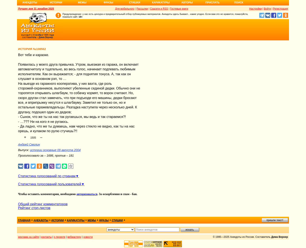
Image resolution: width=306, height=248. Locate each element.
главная (24, 220)
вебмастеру (74, 236)
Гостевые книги (179, 8)
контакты (46, 236)
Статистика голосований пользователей (49, 184)
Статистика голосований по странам (46, 176)
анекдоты (41, 220)
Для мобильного (125, 8)
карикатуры (76, 220)
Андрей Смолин (29, 144)
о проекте (59, 236)
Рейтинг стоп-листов (34, 208)
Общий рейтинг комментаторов (43, 204)
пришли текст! (274, 220)
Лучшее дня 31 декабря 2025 (36, 8)
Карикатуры (161, 2)
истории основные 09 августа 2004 (55, 150)
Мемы (82, 2)
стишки (117, 220)
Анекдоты (29, 2)
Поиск (238, 2)
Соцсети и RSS (159, 8)
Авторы (187, 2)
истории (57, 220)
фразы (104, 220)
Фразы (108, 2)
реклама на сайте (28, 236)
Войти (267, 8)
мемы (92, 220)
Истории (56, 2)
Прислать (212, 2)
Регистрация (280, 8)
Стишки (134, 2)
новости (88, 236)
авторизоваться (86, 194)
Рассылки (142, 8)
